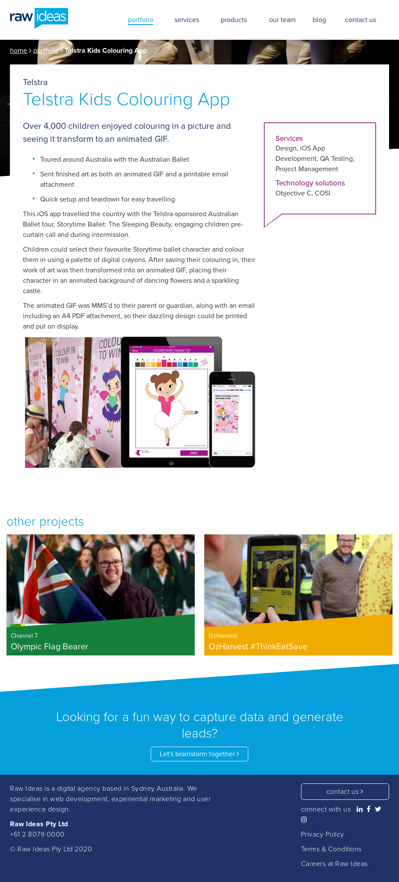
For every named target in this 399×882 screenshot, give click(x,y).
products (234, 20)
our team (282, 20)
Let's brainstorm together (199, 754)
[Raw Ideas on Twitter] (378, 809)
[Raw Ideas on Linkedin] (360, 809)
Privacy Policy (322, 834)
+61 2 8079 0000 (37, 834)
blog (319, 20)
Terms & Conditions (331, 849)
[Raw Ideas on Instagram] (304, 819)
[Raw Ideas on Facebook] (369, 809)
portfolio (46, 50)
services (186, 20)
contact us (345, 791)
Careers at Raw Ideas (334, 864)
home (18, 50)
